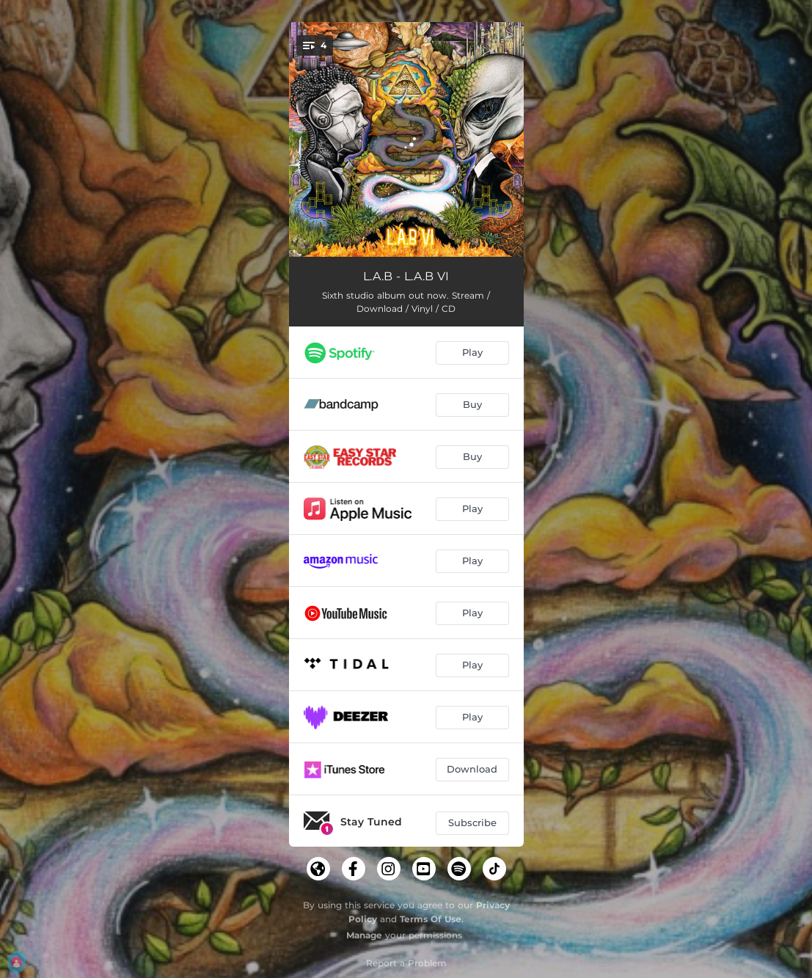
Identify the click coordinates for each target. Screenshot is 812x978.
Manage (364, 935)
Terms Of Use (430, 918)
